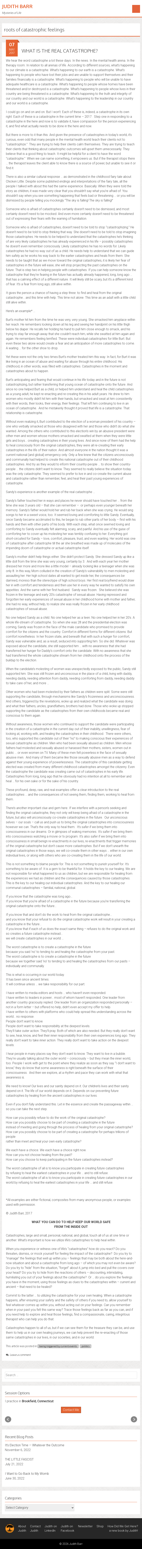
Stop (73, 1413)
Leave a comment (18, 1354)
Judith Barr (17, 6)
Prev (8, 1419)
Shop (100, 1526)
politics (85, 1346)
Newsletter (85, 1526)
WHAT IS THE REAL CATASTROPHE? (60, 51)
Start (70, 1413)
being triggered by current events (58, 1346)
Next (134, 1419)
